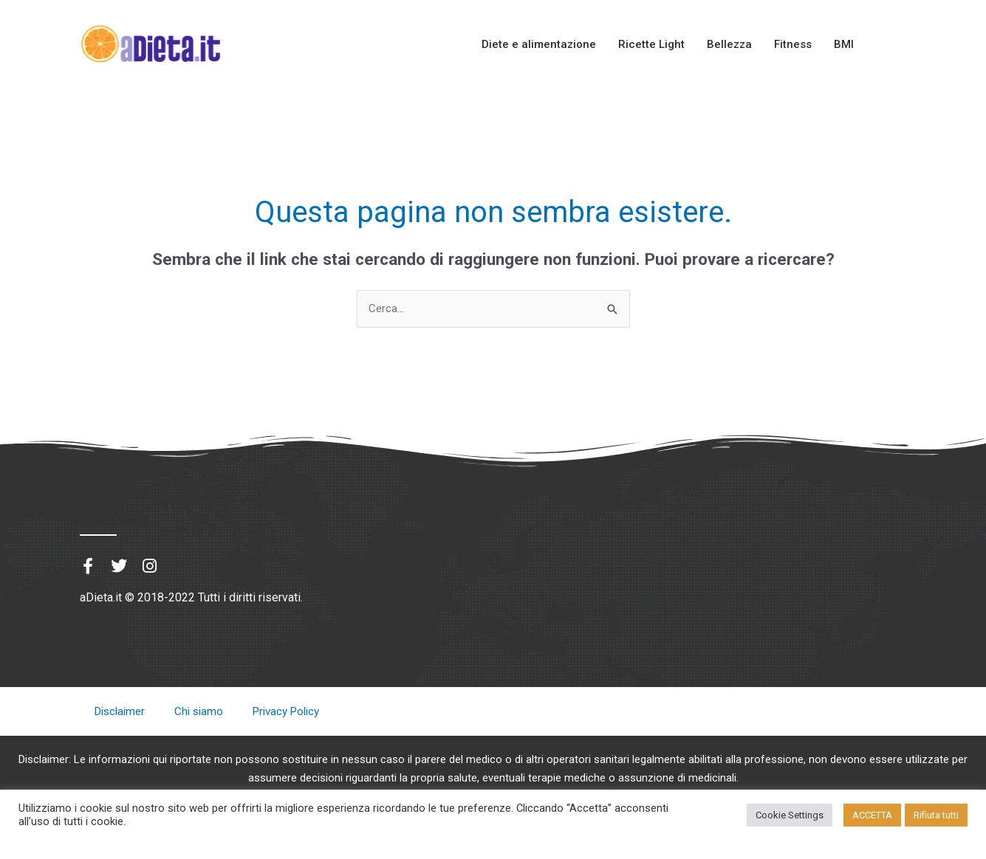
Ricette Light (651, 44)
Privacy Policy (286, 711)
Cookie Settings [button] (790, 815)
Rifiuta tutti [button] (936, 815)
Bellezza (729, 44)
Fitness (793, 44)
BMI (844, 44)
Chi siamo (198, 711)
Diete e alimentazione (539, 44)
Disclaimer (120, 711)
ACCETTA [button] (872, 815)
